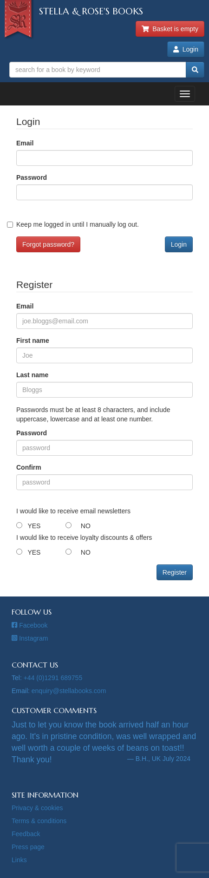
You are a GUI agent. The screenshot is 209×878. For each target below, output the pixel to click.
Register (175, 572)
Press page (28, 847)
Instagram (30, 638)
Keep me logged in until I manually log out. (77, 224)
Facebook (30, 625)
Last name (32, 375)
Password (31, 177)
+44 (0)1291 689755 (53, 677)
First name (32, 340)
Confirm (28, 467)
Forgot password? (48, 244)
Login (185, 49)
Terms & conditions (39, 821)
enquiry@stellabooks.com (69, 691)
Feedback (26, 834)
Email (24, 143)
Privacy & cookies (37, 808)
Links (19, 860)
